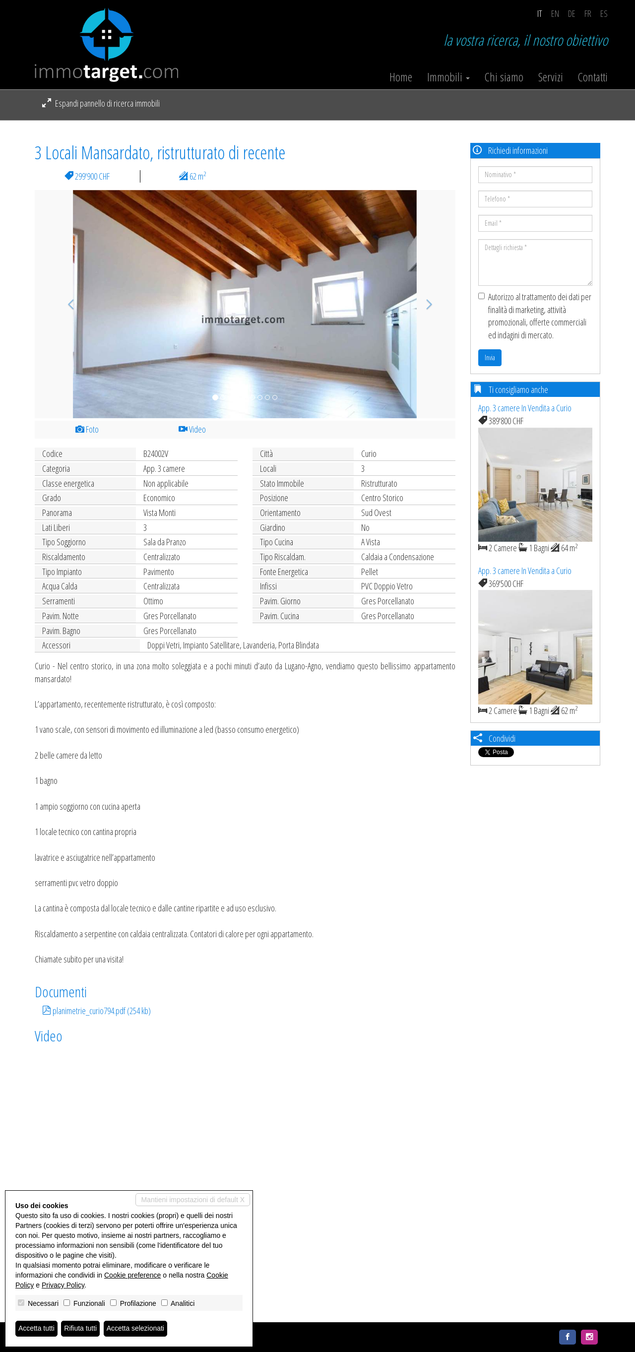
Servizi (550, 77)
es (604, 13)
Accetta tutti (36, 1329)
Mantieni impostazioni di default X (193, 1200)
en (555, 13)
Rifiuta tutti (80, 1329)
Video (192, 429)
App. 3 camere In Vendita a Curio (525, 408)
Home (400, 77)
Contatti (593, 77)
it (539, 13)
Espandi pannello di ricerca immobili (101, 103)
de (571, 13)
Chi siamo (504, 77)
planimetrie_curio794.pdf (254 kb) (96, 1011)
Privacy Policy (63, 1285)
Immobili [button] (448, 77)
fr (587, 13)
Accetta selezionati (136, 1329)
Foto (87, 429)
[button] (66, 304)
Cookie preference (132, 1275)
